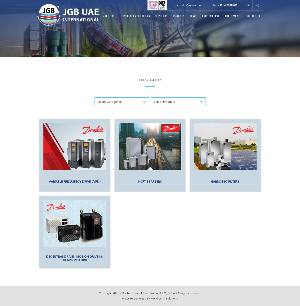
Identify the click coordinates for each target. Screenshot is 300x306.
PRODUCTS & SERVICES (136, 16)
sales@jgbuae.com (191, 5)
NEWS (193, 16)
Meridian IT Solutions (164, 298)
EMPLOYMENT (232, 16)
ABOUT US (110, 16)
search (247, 5)
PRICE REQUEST (210, 16)
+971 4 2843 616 (227, 5)
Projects (179, 16)
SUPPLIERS (161, 16)
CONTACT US (253, 16)
